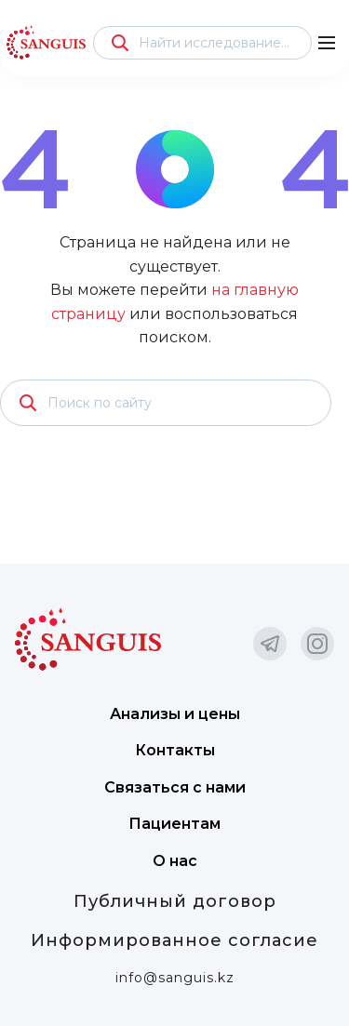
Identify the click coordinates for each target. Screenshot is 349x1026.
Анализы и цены (175, 714)
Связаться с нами (175, 787)
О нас (175, 861)
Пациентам (174, 824)
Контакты (175, 750)
